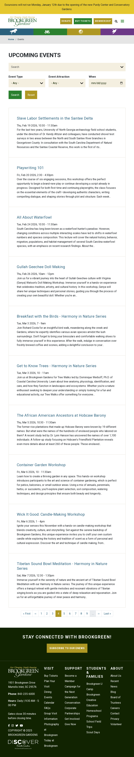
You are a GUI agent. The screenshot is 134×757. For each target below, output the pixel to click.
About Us (115, 675)
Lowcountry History (84, 31)
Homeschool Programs (93, 713)
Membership (103, 21)
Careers (115, 708)
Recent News (114, 684)
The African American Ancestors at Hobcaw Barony (61, 415)
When (92, 76)
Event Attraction (59, 76)
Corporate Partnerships (72, 710)
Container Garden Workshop (41, 465)
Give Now (70, 724)
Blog (113, 692)
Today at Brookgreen (51, 743)
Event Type (16, 76)
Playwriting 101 (30, 168)
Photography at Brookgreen (51, 730)
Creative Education (92, 702)
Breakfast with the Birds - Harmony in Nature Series (61, 316)
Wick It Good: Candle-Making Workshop (51, 514)
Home (11, 39)
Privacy (114, 718)
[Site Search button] (116, 21)
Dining (47, 692)
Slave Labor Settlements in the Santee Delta (55, 118)
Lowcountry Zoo (117, 31)
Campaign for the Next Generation (72, 692)
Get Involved (72, 718)
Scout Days (93, 732)
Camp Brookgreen (93, 692)
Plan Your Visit (49, 684)
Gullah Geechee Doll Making (41, 267)
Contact (114, 713)
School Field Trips (93, 724)
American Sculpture (16, 31)
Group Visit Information (51, 716)
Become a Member (70, 678)
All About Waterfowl (34, 217)
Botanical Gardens (50, 31)
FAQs (47, 708)
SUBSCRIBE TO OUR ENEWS (67, 648)
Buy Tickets (51, 675)
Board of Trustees (115, 700)
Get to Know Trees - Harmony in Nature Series (56, 366)
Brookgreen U (94, 683)
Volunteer (116, 724)
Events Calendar (49, 700)
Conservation (72, 702)
